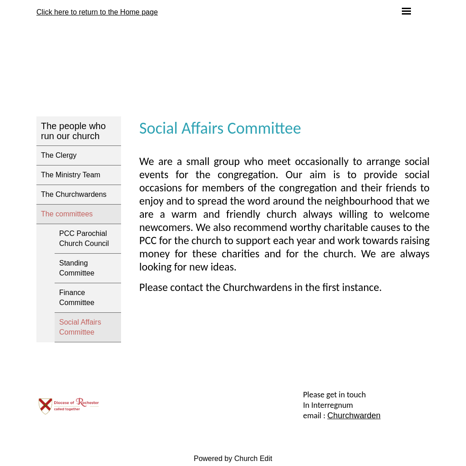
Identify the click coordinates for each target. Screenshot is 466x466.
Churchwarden (353, 415)
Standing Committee (76, 268)
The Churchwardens (73, 194)
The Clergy (58, 155)
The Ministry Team (70, 175)
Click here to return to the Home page (97, 12)
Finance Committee (76, 297)
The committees (67, 214)
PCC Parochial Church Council (84, 238)
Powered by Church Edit (233, 458)
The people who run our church (73, 131)
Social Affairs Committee (80, 327)
